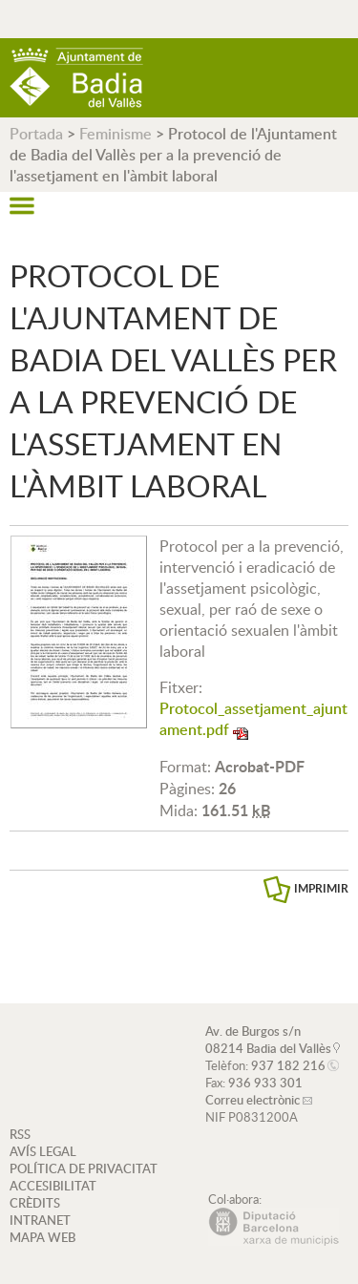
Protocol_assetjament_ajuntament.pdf (253, 719)
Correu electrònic (252, 1099)
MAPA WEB (42, 1237)
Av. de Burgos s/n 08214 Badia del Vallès (268, 1039)
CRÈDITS (35, 1202)
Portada (36, 133)
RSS (20, 1134)
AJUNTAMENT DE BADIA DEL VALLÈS (76, 78)
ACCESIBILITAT (53, 1185)
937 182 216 (288, 1065)
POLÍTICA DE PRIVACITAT (84, 1168)
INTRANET (40, 1220)
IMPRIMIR (321, 888)
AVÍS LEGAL (43, 1151)
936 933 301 (265, 1082)
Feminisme (115, 133)
